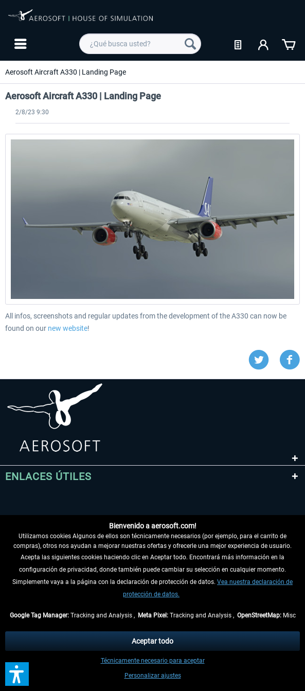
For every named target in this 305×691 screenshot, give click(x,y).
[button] (17, 674)
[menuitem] (19, 43)
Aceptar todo (152, 641)
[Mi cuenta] (264, 43)
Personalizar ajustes (152, 675)
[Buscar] (190, 43)
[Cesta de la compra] (288, 43)
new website (67, 328)
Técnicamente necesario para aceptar (153, 660)
